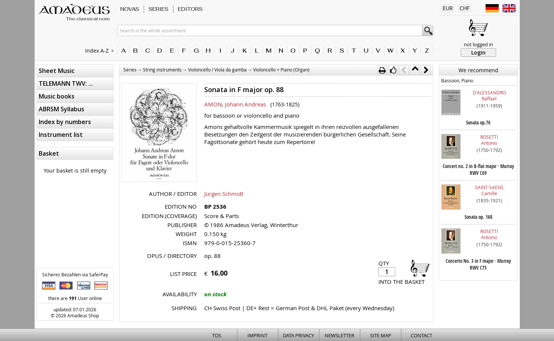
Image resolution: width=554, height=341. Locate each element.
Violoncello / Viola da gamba (217, 70)
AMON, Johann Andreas (235, 104)
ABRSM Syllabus (61, 109)
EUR (447, 8)
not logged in (478, 44)
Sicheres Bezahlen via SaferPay (75, 274)
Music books (56, 96)
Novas (129, 9)
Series (158, 9)
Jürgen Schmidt (223, 193)
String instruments (162, 70)
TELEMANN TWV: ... (66, 83)
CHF (464, 8)
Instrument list (61, 134)
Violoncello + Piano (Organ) (281, 70)
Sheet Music (56, 71)
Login (478, 52)
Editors (190, 9)
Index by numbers (65, 122)
